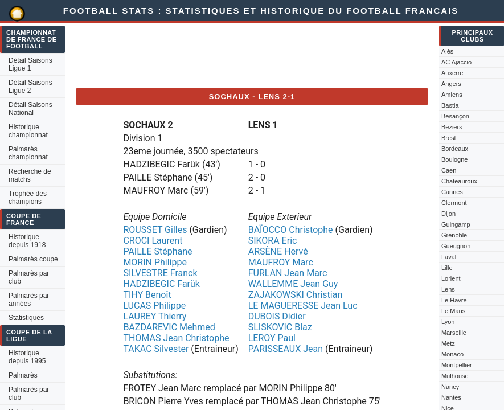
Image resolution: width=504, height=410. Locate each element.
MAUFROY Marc (280, 262)
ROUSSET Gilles (155, 229)
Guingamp (455, 224)
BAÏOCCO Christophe (290, 229)
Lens (448, 289)
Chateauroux (459, 181)
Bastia (450, 105)
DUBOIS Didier (277, 316)
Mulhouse (455, 375)
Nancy (450, 386)
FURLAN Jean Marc (287, 273)
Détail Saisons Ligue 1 (30, 64)
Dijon (448, 213)
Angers (451, 83)
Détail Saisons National (30, 109)
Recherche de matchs (30, 175)
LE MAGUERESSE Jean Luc (303, 305)
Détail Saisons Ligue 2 (30, 87)
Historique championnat (28, 131)
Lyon (447, 321)
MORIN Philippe (155, 262)
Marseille (453, 332)
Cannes (452, 191)
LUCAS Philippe (154, 305)
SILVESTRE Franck (160, 273)
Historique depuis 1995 (27, 357)
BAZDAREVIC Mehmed (169, 327)
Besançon (455, 116)
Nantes (451, 397)
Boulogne (454, 159)
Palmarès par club (29, 277)
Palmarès (23, 375)
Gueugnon (455, 246)
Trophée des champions (28, 198)
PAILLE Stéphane (157, 251)
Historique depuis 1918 (27, 241)
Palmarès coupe (33, 259)
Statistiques (26, 318)
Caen (448, 170)
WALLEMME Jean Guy (293, 283)
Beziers (451, 127)
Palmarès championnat (28, 153)
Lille (447, 267)
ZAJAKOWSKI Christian (295, 294)
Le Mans (453, 311)
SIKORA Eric (272, 240)
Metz (448, 343)
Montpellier (456, 365)
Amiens (451, 94)
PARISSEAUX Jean (285, 348)
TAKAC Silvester (156, 348)
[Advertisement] (283, 53)
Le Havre (454, 300)
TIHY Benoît (147, 294)
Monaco (452, 354)
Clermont (454, 202)
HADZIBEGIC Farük (161, 283)
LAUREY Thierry (154, 316)
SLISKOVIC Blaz (280, 327)
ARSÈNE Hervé (278, 251)
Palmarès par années (29, 300)
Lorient (451, 278)
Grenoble (454, 235)
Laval (448, 256)
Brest (448, 137)
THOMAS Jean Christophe (176, 338)
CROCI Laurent (152, 240)
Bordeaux (454, 148)
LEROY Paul (272, 338)
